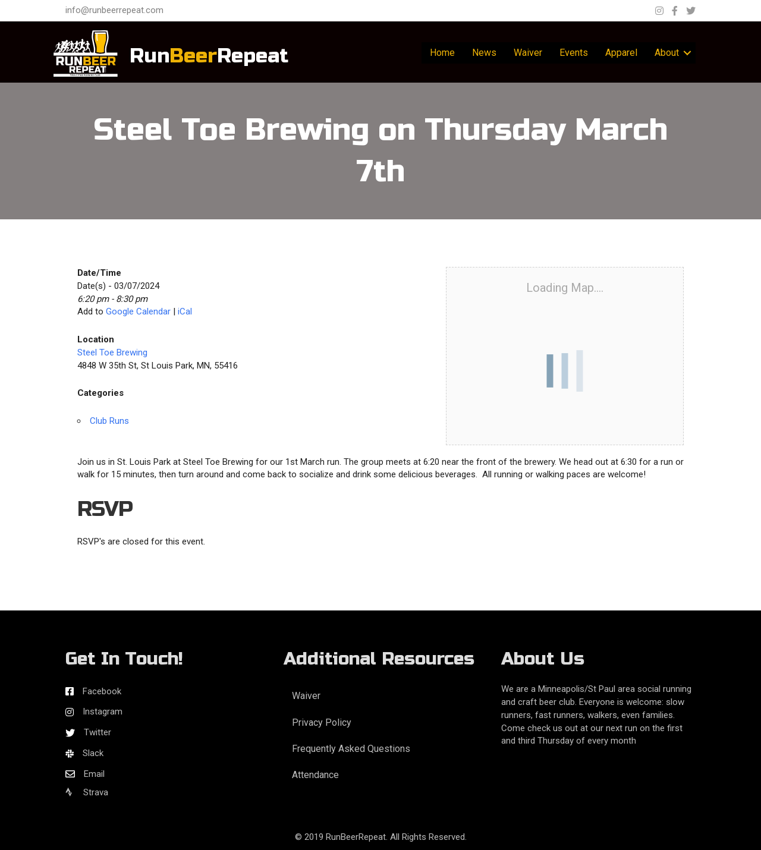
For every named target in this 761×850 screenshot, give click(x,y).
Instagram (102, 711)
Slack (93, 753)
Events (573, 52)
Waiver (528, 52)
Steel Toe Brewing (112, 352)
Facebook (102, 691)
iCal (185, 311)
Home (442, 52)
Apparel (621, 52)
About (667, 52)
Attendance (315, 774)
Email (94, 774)
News (484, 52)
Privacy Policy (321, 722)
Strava (86, 792)
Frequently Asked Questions (351, 748)
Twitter (97, 732)
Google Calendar (138, 311)
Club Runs (109, 420)
